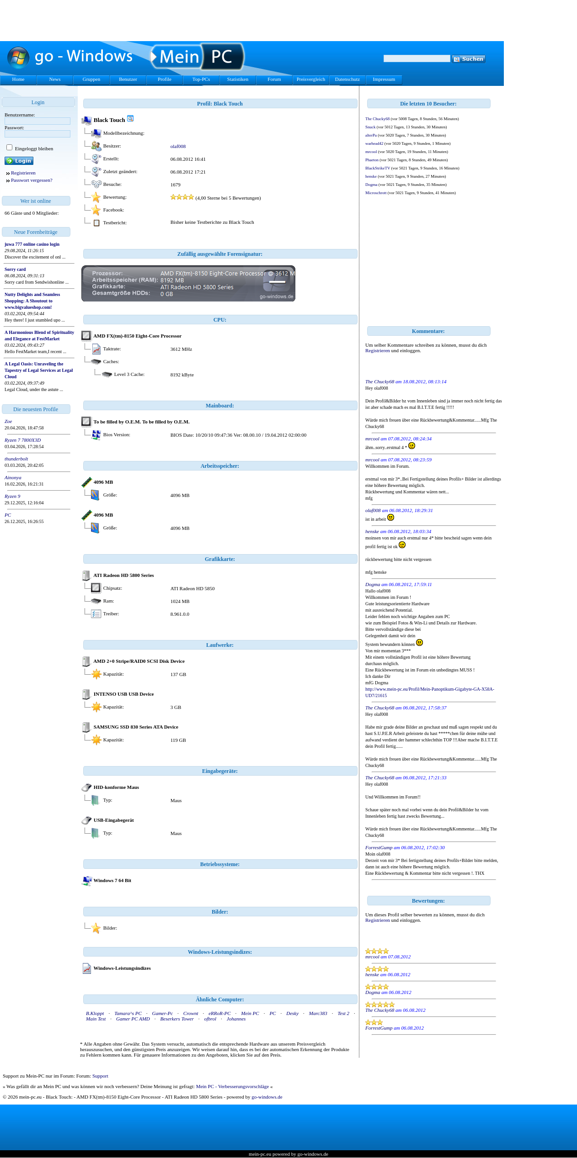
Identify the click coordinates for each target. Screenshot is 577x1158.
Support (100, 1076)
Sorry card (15, 269)
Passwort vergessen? (32, 180)
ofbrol (210, 1018)
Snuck (370, 127)
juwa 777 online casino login (32, 244)
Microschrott (376, 192)
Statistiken (237, 79)
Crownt (190, 1013)
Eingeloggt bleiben (33, 148)
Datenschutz (347, 79)
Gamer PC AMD (133, 1018)
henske (371, 176)
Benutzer (128, 79)
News (54, 79)
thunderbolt (16, 458)
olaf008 (178, 146)
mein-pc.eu (260, 1154)
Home (18, 79)
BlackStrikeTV (377, 168)
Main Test (96, 1018)
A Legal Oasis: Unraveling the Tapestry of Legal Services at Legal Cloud (39, 370)
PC (8, 515)
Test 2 (344, 1013)
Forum (274, 79)
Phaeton (372, 160)
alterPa (371, 135)
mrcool (371, 151)
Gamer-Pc (162, 1013)
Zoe (8, 421)
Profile (164, 79)
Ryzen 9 (12, 496)
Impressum (384, 79)
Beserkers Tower (177, 1018)
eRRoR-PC (219, 1013)
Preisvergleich (311, 79)
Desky (292, 1013)
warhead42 (374, 143)
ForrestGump (378, 847)
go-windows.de (267, 1097)
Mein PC (250, 1013)
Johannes (236, 1018)
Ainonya (13, 477)
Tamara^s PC (128, 1013)
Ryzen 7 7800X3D (23, 440)
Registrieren (23, 172)
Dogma (371, 184)
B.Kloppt (95, 1013)
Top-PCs (201, 79)
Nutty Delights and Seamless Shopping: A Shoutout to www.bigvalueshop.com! (32, 301)
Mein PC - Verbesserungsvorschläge (232, 1086)
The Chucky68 (377, 118)
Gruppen (92, 79)
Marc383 (318, 1013)
